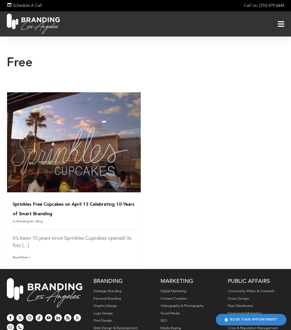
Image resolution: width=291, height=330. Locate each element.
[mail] (10, 319)
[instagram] (29, 310)
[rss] (67, 310)
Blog (39, 221)
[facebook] (10, 310)
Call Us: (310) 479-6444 (264, 6)
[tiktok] (39, 310)
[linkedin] (58, 310)
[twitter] (20, 310)
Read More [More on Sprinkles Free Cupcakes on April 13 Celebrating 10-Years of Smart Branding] (20, 257)
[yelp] (77, 310)
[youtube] (48, 310)
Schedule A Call (24, 6)
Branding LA (25, 221)
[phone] (20, 319)
